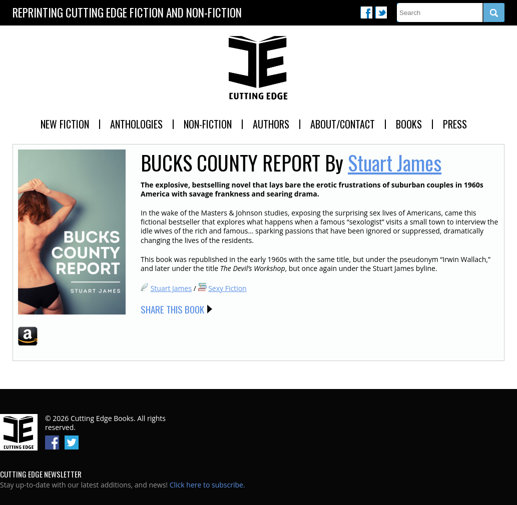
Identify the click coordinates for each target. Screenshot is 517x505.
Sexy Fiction (227, 288)
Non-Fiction (208, 124)
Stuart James (394, 163)
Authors (271, 124)
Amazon (28, 336)
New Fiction (65, 124)
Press (455, 124)
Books (409, 124)
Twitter (381, 12)
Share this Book (172, 309)
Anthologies (136, 124)
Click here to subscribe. (207, 485)
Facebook (366, 12)
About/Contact (342, 124)
